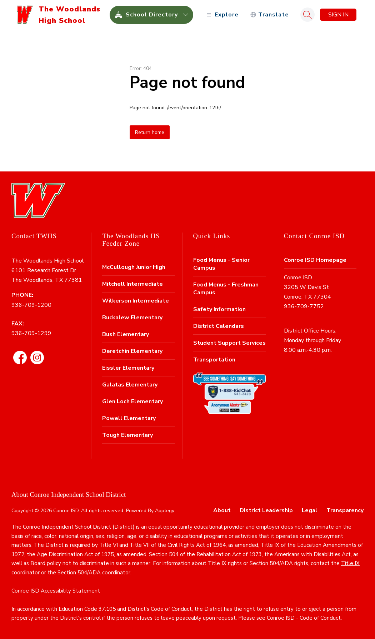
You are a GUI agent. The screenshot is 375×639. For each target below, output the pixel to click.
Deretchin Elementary (132, 351)
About (222, 510)
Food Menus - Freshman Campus (226, 288)
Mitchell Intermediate (132, 284)
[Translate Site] (269, 14)
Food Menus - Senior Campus (221, 264)
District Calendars (218, 326)
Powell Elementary (129, 418)
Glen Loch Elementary (132, 401)
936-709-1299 (31, 333)
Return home (149, 132)
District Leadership (266, 510)
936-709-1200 (31, 305)
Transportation (214, 360)
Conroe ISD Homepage (315, 260)
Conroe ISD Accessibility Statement (55, 590)
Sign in (338, 15)
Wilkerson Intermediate (135, 301)
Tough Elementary (127, 435)
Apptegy (164, 510)
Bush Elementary (125, 334)
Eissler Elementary (128, 368)
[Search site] (307, 15)
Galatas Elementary (130, 385)
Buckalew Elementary (132, 317)
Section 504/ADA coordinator (94, 572)
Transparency (345, 510)
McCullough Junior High (133, 267)
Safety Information (219, 309)
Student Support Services (229, 343)
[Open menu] (222, 14)
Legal (310, 510)
